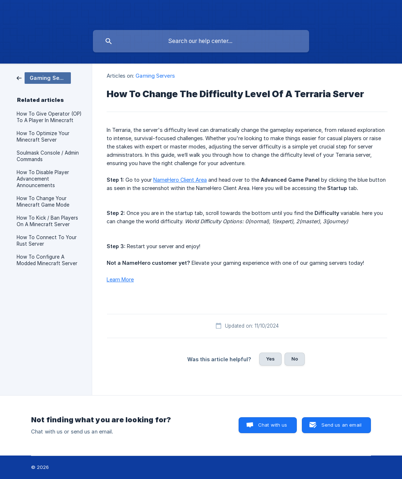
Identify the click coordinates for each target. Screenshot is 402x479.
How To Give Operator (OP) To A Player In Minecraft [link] (49, 117)
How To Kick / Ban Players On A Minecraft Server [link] (47, 221)
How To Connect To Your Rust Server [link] (47, 240)
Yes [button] (270, 359)
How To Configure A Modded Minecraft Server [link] (47, 260)
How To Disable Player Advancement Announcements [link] (43, 178)
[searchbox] (201, 41)
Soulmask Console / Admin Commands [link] (48, 156)
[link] (44, 77)
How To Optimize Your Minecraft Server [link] (43, 136)
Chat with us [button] (272, 425)
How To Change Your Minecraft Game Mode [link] (43, 201)
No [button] (294, 359)
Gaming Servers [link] (155, 76)
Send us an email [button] (341, 425)
